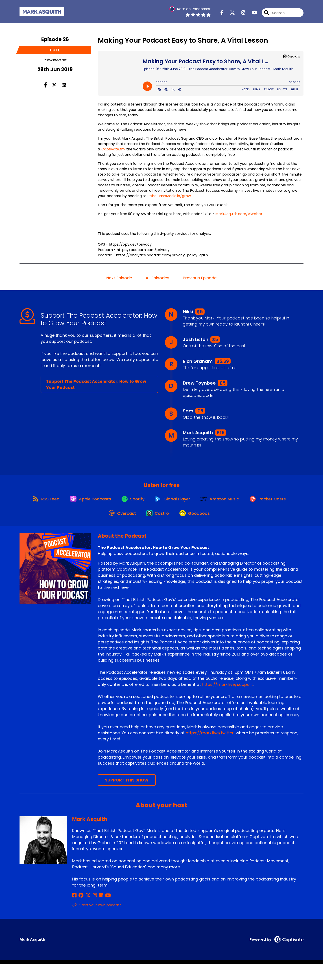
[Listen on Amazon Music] (222, 500)
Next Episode (119, 278)
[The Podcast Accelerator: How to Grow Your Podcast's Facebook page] (222, 13)
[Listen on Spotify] (132, 500)
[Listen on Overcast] (121, 516)
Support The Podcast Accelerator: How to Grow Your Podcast (96, 384)
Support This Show (126, 784)
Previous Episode (200, 278)
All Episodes (157, 278)
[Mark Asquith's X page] (85, 899)
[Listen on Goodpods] (196, 516)
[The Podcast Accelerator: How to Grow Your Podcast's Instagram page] (240, 13)
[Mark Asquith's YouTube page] (102, 899)
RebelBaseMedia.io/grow (169, 195)
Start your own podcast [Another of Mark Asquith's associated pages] (96, 908)
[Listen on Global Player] (173, 500)
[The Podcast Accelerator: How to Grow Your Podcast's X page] (230, 13)
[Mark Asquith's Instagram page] (91, 899)
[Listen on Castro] (157, 516)
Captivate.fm (113, 149)
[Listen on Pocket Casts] (271, 500)
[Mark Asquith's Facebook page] (74, 899)
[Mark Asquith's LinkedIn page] (96, 899)
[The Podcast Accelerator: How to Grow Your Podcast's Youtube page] (251, 13)
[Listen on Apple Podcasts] (88, 500)
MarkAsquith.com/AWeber (238, 213)
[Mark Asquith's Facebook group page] (79, 899)
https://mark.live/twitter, (210, 737)
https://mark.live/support (227, 688)
